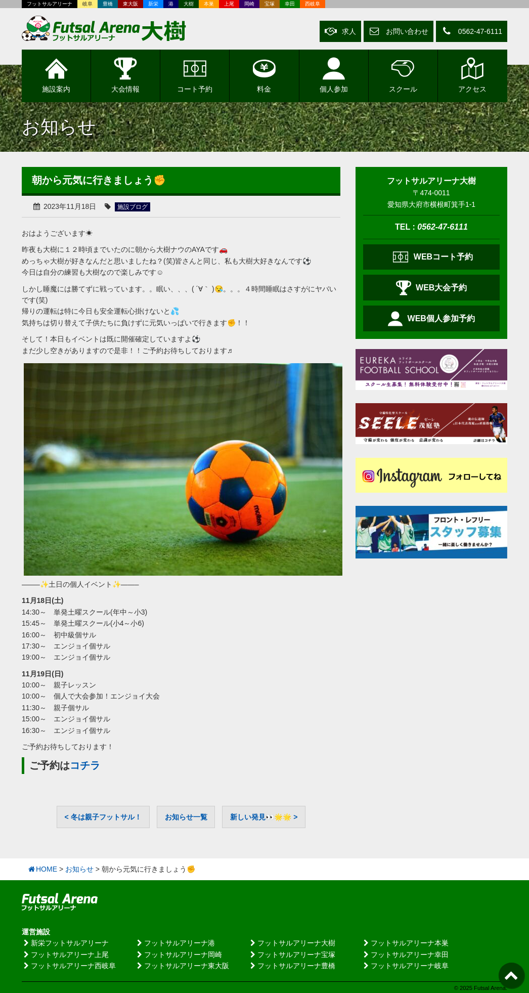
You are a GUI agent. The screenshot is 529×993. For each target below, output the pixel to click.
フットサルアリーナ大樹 (291, 942)
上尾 (229, 4)
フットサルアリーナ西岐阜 (69, 965)
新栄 (153, 4)
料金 (264, 75)
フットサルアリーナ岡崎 (178, 954)
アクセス (472, 75)
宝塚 (269, 4)
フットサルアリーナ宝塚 (291, 954)
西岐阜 (312, 4)
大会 (125, 75)
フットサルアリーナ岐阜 (405, 965)
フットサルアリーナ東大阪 (182, 965)
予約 (194, 75)
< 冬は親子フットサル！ (103, 816)
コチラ (85, 765)
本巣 (209, 4)
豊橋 (108, 4)
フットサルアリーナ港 (175, 942)
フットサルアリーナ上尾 (65, 954)
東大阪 (130, 4)
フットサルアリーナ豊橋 (291, 965)
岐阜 (87, 4)
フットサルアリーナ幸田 (405, 954)
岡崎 (249, 4)
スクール (402, 75)
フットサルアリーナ (49, 4)
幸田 (290, 4)
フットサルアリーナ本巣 (405, 942)
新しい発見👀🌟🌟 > (263, 816)
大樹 (189, 4)
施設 (56, 75)
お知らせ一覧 (186, 816)
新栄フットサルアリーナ (65, 942)
